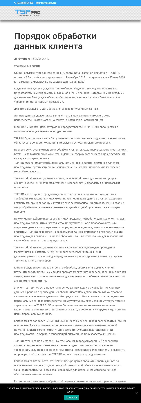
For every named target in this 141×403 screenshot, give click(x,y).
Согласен (71, 397)
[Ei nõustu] (136, 393)
